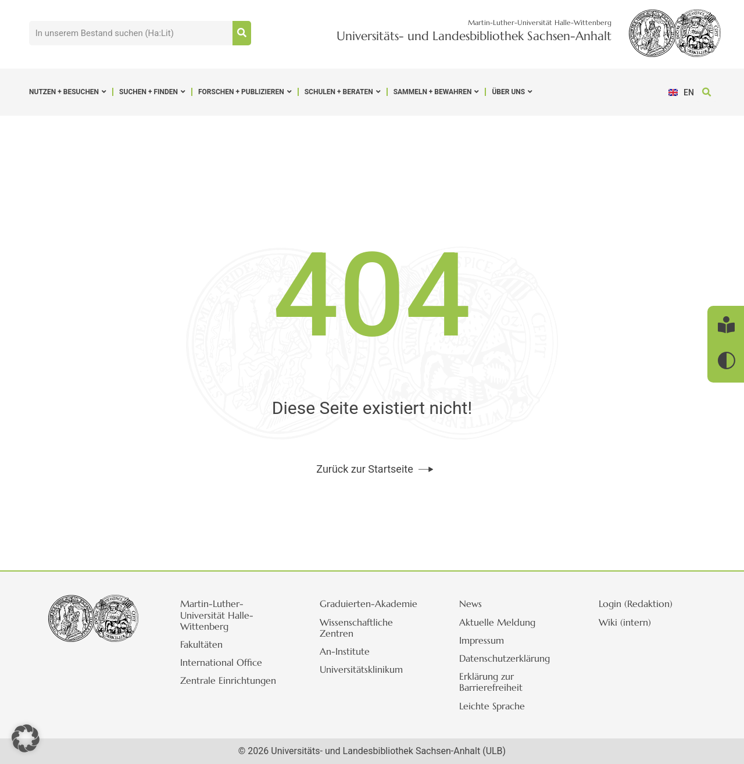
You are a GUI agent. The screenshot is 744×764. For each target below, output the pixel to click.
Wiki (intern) (625, 622)
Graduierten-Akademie (368, 603)
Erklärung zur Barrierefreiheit (491, 681)
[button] (706, 92)
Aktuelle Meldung (497, 622)
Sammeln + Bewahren (437, 92)
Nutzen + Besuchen (67, 92)
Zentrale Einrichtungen (228, 680)
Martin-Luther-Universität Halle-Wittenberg (216, 614)
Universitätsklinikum (361, 669)
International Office (221, 662)
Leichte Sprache (492, 706)
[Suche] (242, 33)
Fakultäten (201, 644)
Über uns (512, 92)
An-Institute (345, 651)
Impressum (481, 640)
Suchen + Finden (152, 92)
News (470, 603)
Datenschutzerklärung (504, 658)
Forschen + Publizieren (245, 92)
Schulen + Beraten (343, 92)
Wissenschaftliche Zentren (356, 627)
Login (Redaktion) (636, 603)
